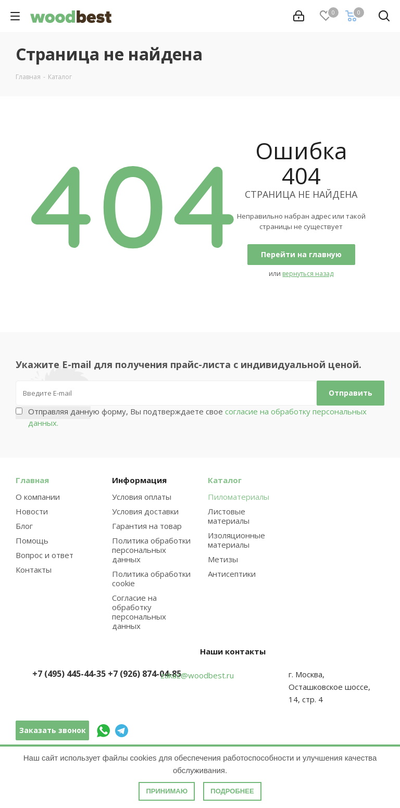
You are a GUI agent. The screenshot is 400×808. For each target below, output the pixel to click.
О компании (38, 496)
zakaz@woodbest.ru (197, 675)
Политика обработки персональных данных (151, 549)
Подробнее (232, 791)
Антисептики (232, 574)
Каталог (225, 480)
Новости (32, 511)
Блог (24, 526)
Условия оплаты (141, 496)
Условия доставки (145, 511)
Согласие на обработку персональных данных (139, 611)
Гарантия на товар (147, 526)
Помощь (32, 540)
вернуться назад (307, 273)
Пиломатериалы (238, 496)
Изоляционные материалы (236, 540)
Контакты (34, 569)
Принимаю (167, 791)
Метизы (223, 559)
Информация (139, 480)
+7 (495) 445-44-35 (69, 673)
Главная (32, 480)
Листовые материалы (228, 516)
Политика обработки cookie (151, 578)
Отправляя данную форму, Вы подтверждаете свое (197, 417)
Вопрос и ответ (44, 555)
